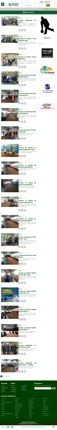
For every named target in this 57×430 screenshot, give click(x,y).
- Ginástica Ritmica (18, 407)
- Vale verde (23, 391)
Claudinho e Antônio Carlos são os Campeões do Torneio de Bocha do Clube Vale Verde (27, 43)
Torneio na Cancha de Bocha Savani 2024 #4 (27, 167)
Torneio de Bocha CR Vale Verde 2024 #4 (27, 76)
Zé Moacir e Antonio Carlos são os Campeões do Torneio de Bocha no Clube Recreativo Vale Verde (27, 243)
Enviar (53, 389)
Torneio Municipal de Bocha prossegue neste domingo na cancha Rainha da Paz (27, 315)
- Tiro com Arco (45, 416)
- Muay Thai (17, 413)
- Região (16, 414)
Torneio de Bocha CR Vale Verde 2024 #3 (27, 95)
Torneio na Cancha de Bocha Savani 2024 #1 (27, 220)
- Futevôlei (30, 405)
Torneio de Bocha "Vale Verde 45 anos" (27, 39)
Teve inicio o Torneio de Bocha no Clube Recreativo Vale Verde (27, 134)
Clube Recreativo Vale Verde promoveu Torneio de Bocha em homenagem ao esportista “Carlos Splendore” (27, 62)
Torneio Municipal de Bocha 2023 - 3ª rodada (27, 365)
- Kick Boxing (17, 411)
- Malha (29, 411)
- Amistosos (3, 399)
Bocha (23, 18)
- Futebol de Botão (18, 405)
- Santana (23, 389)
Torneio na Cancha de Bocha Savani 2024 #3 (27, 184)
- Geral (2, 407)
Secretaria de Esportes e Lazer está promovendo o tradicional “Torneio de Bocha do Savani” (27, 206)
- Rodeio (2, 416)
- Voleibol (17, 418)
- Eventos (16, 403)
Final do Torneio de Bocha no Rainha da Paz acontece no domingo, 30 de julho (27, 297)
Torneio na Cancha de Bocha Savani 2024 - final (27, 149)
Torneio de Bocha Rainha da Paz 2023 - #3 (27, 293)
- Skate (16, 416)
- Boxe (16, 401)
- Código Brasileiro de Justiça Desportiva (6, 404)
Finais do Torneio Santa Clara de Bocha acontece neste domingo (27, 368)
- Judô (2, 411)
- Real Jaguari (24, 387)
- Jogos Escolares (18, 409)
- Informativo (44, 407)
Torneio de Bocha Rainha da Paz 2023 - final (27, 275)
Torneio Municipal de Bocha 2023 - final (27, 347)
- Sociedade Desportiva (13, 391)
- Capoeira (30, 401)
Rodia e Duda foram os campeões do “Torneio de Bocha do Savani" (27, 152)
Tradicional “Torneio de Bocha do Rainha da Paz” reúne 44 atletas (27, 333)
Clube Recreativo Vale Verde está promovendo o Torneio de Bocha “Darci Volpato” (27, 117)
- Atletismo (17, 399)
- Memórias (3, 413)
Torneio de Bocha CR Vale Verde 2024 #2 (27, 113)
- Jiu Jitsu (2, 409)
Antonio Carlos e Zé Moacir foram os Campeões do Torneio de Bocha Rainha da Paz (27, 279)
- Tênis (29, 416)
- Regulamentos (31, 414)
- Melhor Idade (45, 411)
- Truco (2, 418)
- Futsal (43, 405)
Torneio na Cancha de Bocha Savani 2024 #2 (27, 202)
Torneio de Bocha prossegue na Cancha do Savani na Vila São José (27, 187)
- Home (2, 387)
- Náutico (13, 387)
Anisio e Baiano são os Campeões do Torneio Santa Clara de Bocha (27, 351)
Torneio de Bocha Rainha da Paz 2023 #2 (27, 311)
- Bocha (2, 401)
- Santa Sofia (13, 389)
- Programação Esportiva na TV (7, 414)
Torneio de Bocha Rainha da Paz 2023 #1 (27, 330)
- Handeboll (30, 407)
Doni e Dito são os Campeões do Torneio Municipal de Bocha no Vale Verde (27, 25)
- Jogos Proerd (31, 409)
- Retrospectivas (45, 414)
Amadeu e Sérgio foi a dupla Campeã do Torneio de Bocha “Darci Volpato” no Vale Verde (27, 80)
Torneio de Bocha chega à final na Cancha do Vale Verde (27, 260)
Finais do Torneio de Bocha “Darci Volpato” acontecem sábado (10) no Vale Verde (27, 99)
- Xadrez (30, 418)
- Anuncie (3, 391)
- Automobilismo (31, 399)
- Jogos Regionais (45, 409)
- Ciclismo (44, 401)
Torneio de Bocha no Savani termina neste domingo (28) (27, 170)
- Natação (30, 413)
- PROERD (44, 413)
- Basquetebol (45, 399)
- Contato (3, 392)
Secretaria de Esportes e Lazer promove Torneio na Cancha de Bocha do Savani (27, 224)
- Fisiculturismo (31, 403)
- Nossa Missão (4, 389)
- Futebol (44, 403)
